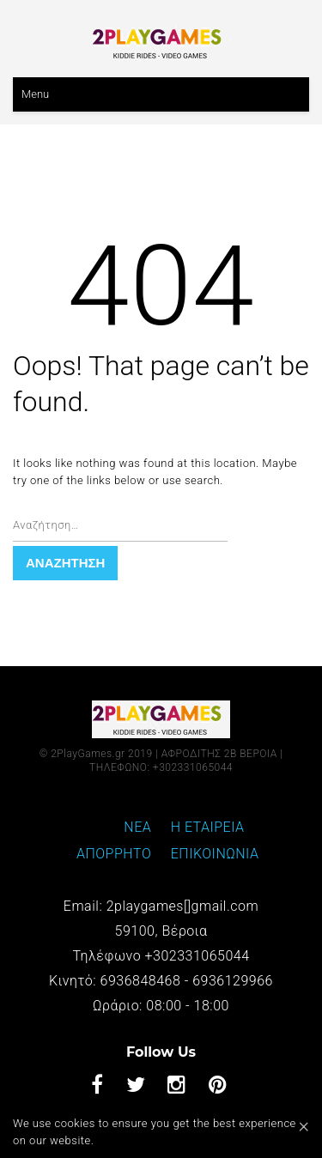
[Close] (303, 1125)
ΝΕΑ (137, 827)
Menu (35, 94)
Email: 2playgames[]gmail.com (161, 906)
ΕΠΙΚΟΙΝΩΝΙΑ (215, 854)
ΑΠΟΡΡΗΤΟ (113, 854)
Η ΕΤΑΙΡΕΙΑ (208, 827)
